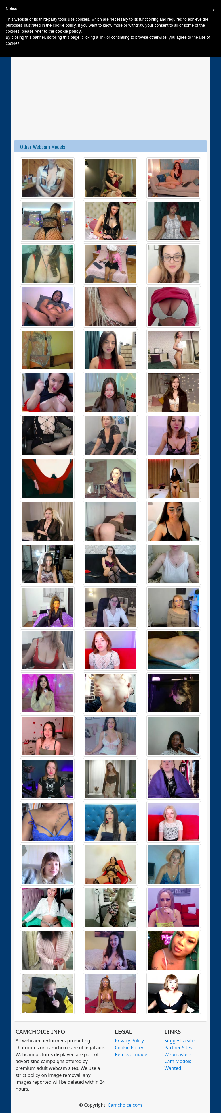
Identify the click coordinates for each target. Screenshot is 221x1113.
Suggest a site (180, 1040)
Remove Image (131, 1054)
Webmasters (178, 1054)
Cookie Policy (129, 1047)
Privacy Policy (129, 1040)
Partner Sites (178, 1047)
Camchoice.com (125, 1105)
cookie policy (68, 31)
